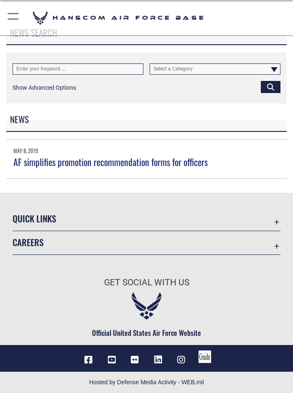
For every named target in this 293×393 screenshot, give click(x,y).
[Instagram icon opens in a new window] (181, 359)
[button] (13, 17)
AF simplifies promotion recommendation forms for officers (110, 162)
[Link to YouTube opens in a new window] (111, 359)
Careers (28, 242)
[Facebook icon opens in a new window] (88, 359)
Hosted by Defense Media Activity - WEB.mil (146, 382)
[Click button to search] (270, 86)
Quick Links (34, 218)
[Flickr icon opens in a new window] (135, 359)
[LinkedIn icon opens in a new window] (158, 359)
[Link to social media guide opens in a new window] (205, 356)
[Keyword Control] (78, 69)
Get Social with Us (146, 282)
